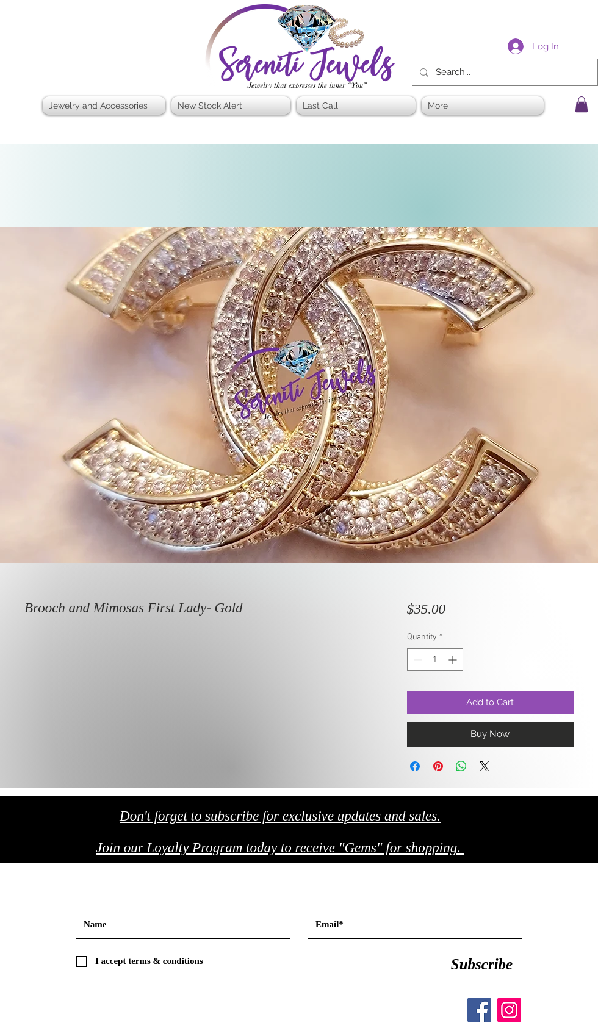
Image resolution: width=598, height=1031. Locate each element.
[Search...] (504, 72)
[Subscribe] (481, 964)
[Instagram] (509, 1010)
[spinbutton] (435, 659)
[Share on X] (484, 766)
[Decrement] (416, 659)
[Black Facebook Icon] (530, 851)
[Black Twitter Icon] (556, 851)
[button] (581, 104)
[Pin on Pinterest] (438, 766)
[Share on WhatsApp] (461, 766)
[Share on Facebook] (415, 766)
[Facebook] (479, 1010)
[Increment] (453, 659)
